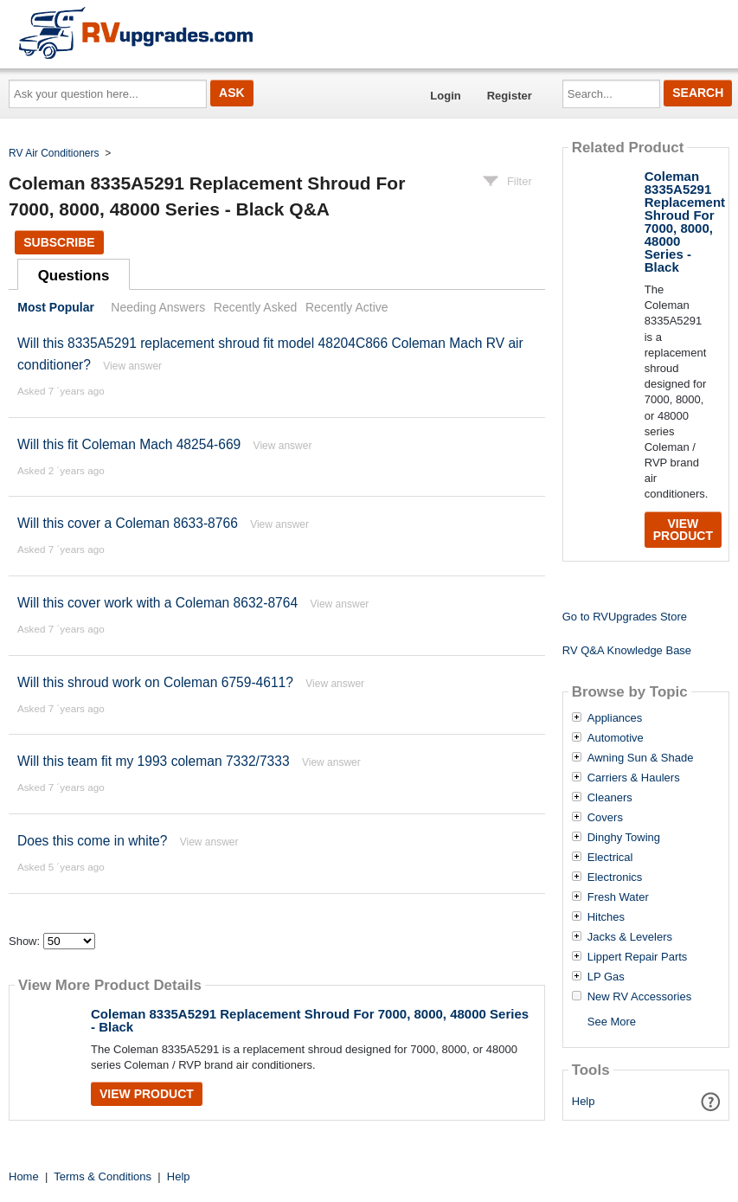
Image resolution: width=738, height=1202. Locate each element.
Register (509, 95)
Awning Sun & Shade (640, 758)
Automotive (615, 738)
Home (24, 1176)
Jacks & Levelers (629, 937)
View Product (146, 1094)
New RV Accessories (639, 997)
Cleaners (609, 798)
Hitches (606, 917)
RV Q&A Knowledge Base (626, 650)
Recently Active (346, 307)
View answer (132, 366)
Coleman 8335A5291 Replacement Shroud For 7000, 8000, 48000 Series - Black (310, 1020)
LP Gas (606, 977)
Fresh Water (618, 897)
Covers (605, 818)
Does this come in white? (92, 840)
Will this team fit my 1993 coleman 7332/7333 (153, 761)
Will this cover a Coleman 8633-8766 (127, 523)
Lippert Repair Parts (637, 957)
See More (611, 1021)
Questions (74, 275)
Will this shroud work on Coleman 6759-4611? (157, 682)
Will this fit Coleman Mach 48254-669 (129, 444)
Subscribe (58, 242)
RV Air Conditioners (54, 153)
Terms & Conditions (102, 1176)
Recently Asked (255, 307)
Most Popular (55, 307)
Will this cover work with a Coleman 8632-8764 (157, 602)
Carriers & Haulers (633, 778)
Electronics (615, 877)
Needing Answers (158, 307)
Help (583, 1101)
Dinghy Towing (623, 838)
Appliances (615, 718)
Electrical (610, 858)
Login (445, 95)
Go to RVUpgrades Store (624, 616)
